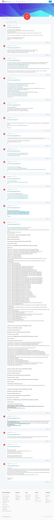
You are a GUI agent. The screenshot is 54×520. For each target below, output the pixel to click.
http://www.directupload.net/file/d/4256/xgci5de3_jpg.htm (18, 213)
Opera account (18, 496)
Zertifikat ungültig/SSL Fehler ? (13, 465)
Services (18, 492)
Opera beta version (6, 501)
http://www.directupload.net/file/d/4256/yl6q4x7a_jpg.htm (17, 197)
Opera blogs (27, 496)
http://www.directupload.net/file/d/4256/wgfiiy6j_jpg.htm (17, 168)
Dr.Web (48, 229)
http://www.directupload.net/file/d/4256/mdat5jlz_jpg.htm (18, 214)
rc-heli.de (36, 474)
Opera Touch (5, 509)
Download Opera (6, 492)
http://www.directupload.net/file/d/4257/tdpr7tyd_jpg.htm (17, 125)
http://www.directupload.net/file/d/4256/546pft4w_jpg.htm (18, 212)
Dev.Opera (27, 499)
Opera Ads (17, 499)
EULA (36, 499)
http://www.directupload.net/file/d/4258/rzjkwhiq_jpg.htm (17, 95)
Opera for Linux (5, 499)
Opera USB (5, 502)
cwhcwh (9, 25)
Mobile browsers (5, 504)
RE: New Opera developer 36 (12, 119)
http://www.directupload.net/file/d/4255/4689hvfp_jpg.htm (18, 423)
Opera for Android (6, 506)
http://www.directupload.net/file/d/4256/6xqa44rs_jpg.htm (17, 198)
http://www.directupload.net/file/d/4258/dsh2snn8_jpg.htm (17, 85)
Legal (36, 492)
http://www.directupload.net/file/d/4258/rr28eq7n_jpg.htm (17, 93)
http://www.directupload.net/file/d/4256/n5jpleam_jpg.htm (17, 154)
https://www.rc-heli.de (25, 470)
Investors (47, 499)
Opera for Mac (5, 498)
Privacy (36, 496)
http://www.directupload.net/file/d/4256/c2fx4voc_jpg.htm (17, 182)
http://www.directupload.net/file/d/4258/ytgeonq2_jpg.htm (17, 84)
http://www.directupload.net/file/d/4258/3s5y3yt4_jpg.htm (17, 67)
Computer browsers (5, 494)
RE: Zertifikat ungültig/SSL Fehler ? (14, 27)
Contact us (47, 502)
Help (26, 492)
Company (48, 492)
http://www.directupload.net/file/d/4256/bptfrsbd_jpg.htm (17, 194)
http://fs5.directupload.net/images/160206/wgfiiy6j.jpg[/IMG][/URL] (34, 169)
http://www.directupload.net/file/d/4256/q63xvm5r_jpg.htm (18, 211)
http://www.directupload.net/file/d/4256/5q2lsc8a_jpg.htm (17, 228)
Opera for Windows (6, 496)
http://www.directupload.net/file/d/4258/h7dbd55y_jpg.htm (17, 89)
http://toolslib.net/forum (18, 340)
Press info (47, 496)
